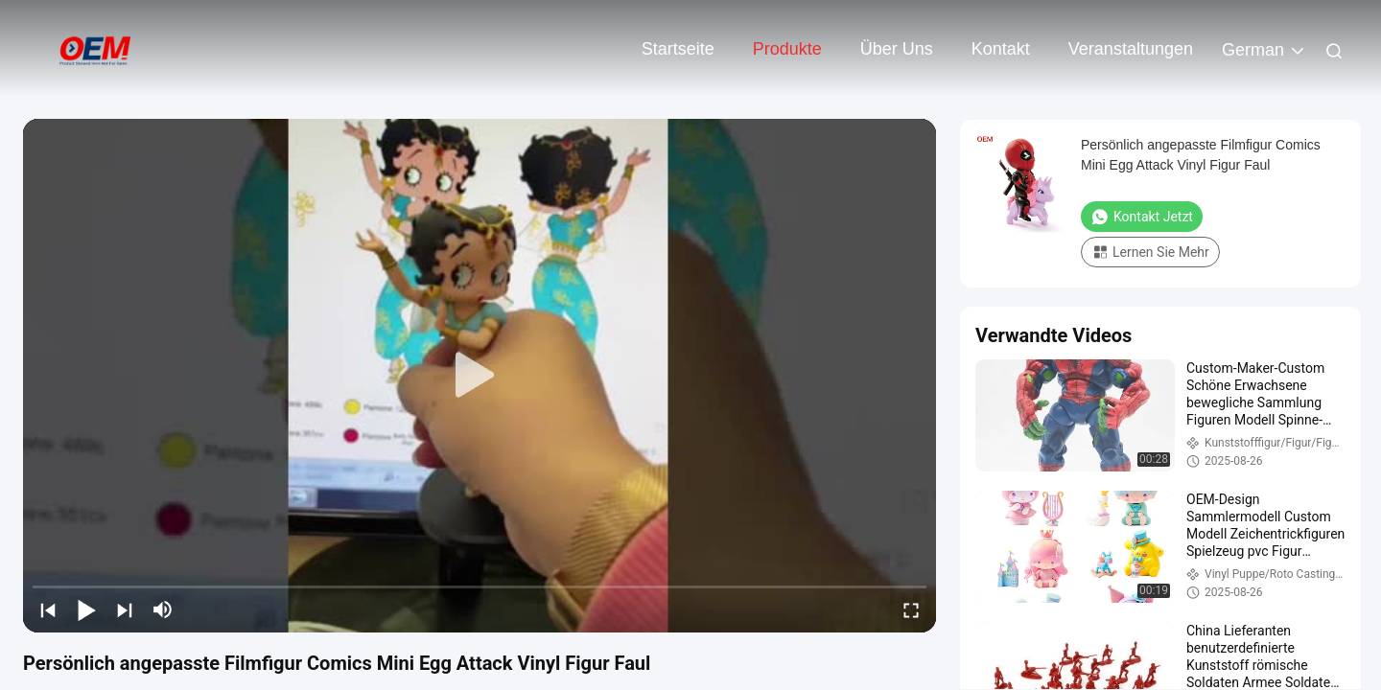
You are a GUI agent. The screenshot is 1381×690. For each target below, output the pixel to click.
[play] (479, 376)
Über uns (896, 48)
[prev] (48, 609)
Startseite (678, 48)
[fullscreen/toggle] (911, 609)
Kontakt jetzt (1141, 216)
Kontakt (1000, 48)
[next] (124, 609)
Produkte (787, 48)
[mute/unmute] (163, 609)
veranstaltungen (1130, 48)
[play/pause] (86, 609)
